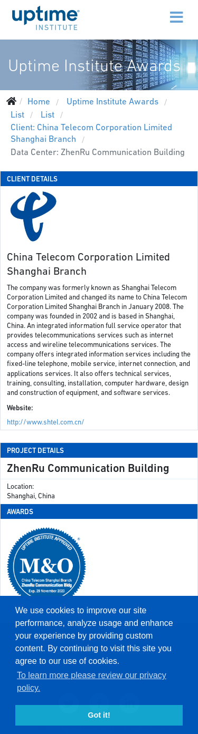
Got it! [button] (99, 715)
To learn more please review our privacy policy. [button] (91, 681)
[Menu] (154, 10)
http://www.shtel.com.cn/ (45, 422)
